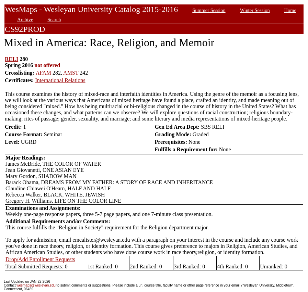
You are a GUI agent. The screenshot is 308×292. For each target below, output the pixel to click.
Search (54, 19)
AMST (70, 73)
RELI (11, 59)
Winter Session (255, 10)
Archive (25, 19)
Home (290, 10)
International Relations (60, 80)
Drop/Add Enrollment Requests (40, 259)
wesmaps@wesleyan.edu (36, 285)
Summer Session (208, 10)
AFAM (43, 73)
